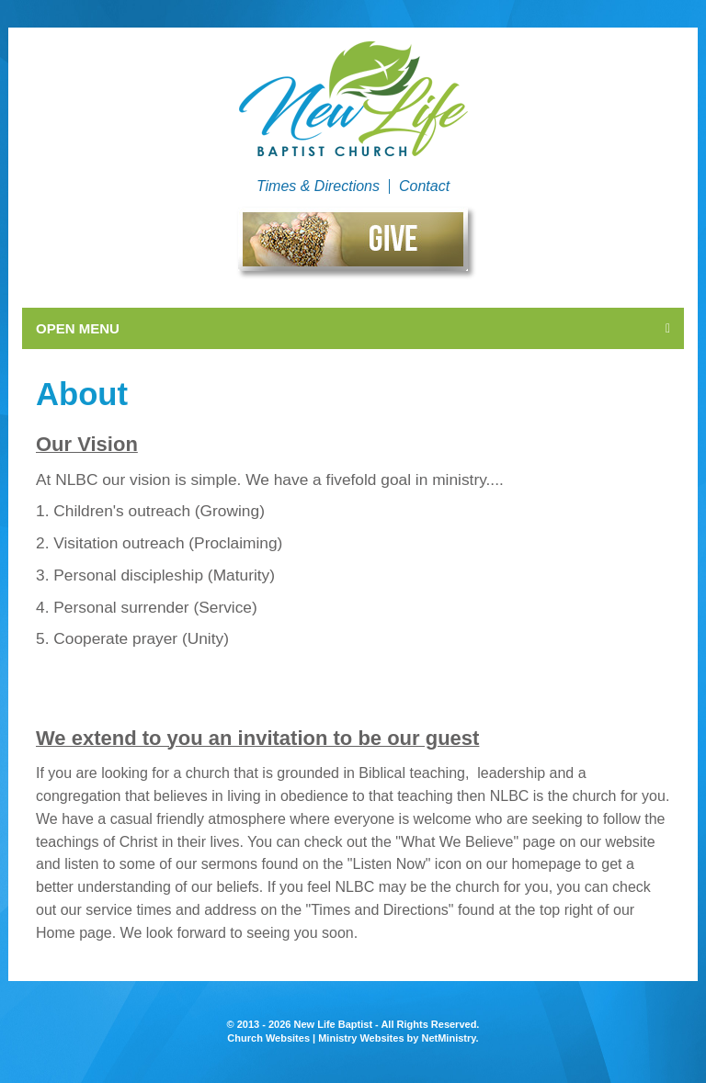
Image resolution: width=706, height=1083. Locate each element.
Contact (424, 186)
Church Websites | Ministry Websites (316, 1038)
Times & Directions (318, 186)
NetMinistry (448, 1038)
